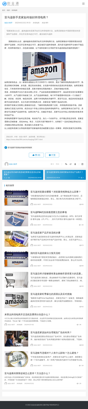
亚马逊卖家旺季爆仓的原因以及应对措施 (51, 294)
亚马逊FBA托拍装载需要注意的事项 (48, 212)
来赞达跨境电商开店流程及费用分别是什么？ (27, 314)
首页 (3, 10)
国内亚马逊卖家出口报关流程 (45, 253)
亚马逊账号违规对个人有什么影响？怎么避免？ (54, 353)
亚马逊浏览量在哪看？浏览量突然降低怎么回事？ (55, 191)
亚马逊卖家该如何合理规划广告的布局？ (51, 332)
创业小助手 (8, 23)
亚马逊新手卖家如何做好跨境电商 (20, 147)
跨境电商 (36, 23)
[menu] (83, 4)
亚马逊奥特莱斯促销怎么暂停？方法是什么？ (27, 373)
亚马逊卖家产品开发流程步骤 (45, 232)
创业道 (33, 405)
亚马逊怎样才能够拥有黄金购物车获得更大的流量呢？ (55, 273)
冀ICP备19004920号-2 (51, 405)
